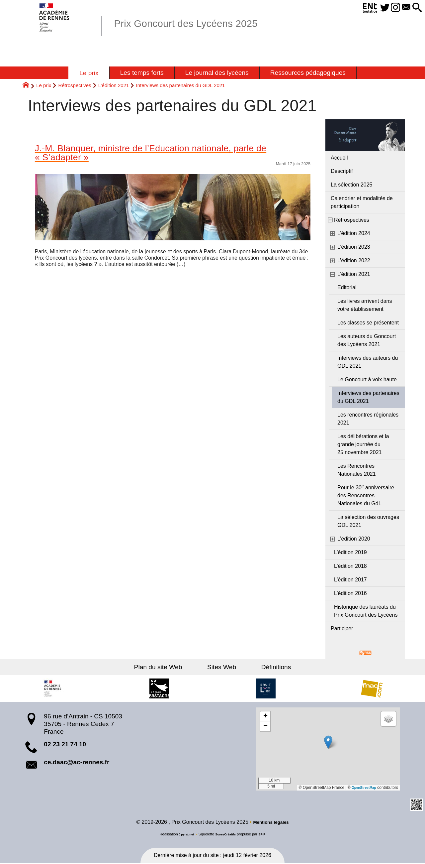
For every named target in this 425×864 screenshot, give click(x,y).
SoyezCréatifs (226, 835)
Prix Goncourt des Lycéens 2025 (200, 22)
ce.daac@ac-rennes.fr (76, 762)
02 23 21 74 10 (65, 744)
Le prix (43, 85)
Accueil (339, 158)
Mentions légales (271, 823)
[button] (415, 8)
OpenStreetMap (361, 787)
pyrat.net (185, 835)
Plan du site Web (169, 667)
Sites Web (221, 667)
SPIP (265, 835)
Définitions (266, 667)
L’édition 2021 (113, 85)
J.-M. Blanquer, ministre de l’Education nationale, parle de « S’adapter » (166, 154)
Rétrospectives (74, 85)
